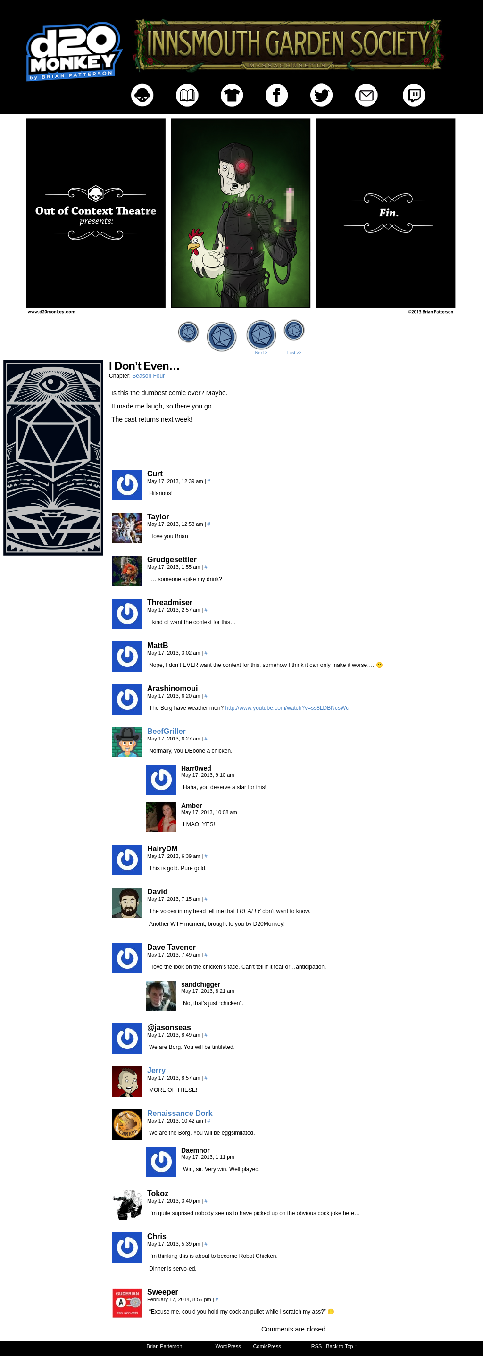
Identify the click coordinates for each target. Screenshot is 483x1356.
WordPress (228, 1346)
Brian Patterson (165, 1346)
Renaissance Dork (180, 1113)
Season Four (148, 376)
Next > (261, 352)
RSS (316, 1346)
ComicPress (267, 1346)
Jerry (156, 1070)
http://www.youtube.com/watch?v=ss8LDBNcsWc (287, 708)
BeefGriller (166, 731)
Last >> (294, 352)
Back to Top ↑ (341, 1346)
